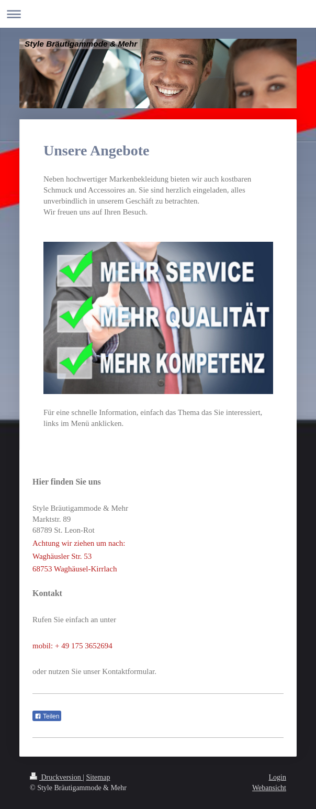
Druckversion (56, 777)
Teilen (47, 716)
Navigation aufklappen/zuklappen (158, 14)
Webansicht (269, 788)
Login (277, 777)
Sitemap (98, 777)
